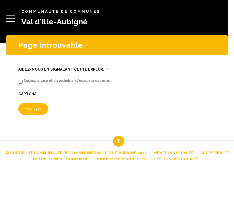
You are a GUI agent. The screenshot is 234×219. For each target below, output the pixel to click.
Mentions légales (173, 153)
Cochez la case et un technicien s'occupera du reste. (67, 80)
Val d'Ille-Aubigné (54, 21)
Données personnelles (121, 159)
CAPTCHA (27, 94)
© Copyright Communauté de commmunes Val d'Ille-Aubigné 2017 (76, 153)
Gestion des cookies (176, 159)
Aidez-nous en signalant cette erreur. (63, 69)
